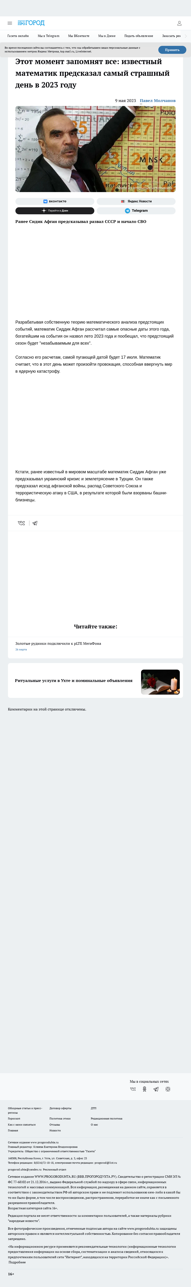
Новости (55, 1130)
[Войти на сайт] (179, 23)
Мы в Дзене (107, 36)
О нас (94, 1124)
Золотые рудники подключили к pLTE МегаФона (95, 647)
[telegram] (36, 523)
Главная (13, 1130)
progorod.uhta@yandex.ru (25, 1169)
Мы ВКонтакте (78, 36)
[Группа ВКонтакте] (54, 201)
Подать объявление (138, 36)
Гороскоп (14, 1118)
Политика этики (60, 1118)
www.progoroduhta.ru (45, 1142)
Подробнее (17, 1262)
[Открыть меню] (9, 23)
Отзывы (55, 1124)
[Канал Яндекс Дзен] (54, 210)
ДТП (93, 1108)
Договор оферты (60, 1108)
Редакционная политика (106, 1118)
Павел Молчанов (158, 100)
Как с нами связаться (21, 1124)
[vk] (22, 523)
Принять (172, 50)
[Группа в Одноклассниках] (144, 1089)
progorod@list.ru (106, 1162)
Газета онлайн (18, 36)
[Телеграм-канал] (136, 210)
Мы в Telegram (49, 36)
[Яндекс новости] (136, 201)
